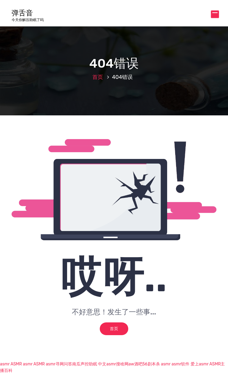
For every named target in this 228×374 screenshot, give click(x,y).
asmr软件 (181, 364)
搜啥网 (122, 364)
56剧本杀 (151, 364)
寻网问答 (64, 364)
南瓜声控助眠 (84, 364)
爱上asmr (199, 364)
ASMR (16, 364)
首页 (97, 77)
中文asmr (107, 364)
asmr (5, 364)
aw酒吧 (135, 364)
